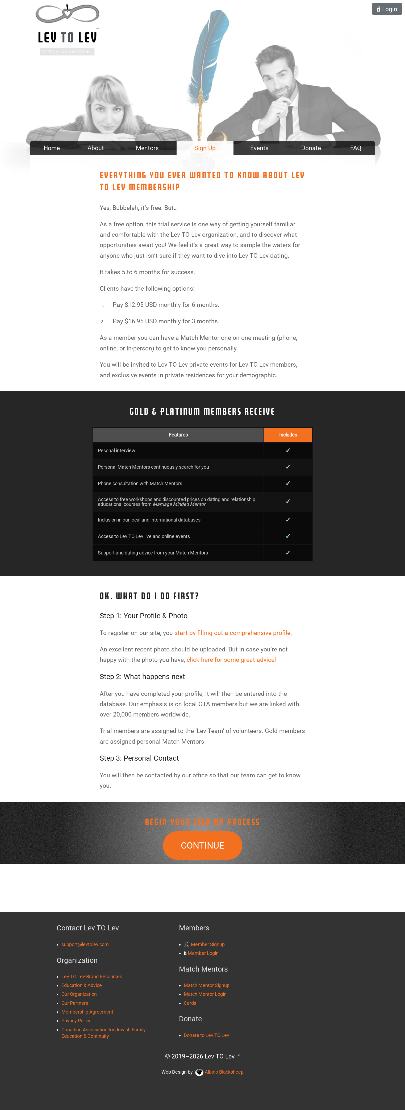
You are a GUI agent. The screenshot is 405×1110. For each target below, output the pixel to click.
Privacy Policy (75, 1020)
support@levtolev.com (85, 944)
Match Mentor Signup (206, 985)
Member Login (201, 953)
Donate (311, 148)
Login (387, 9)
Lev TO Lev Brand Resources (91, 976)
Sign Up (205, 148)
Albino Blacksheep (219, 1072)
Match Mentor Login (205, 994)
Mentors (147, 148)
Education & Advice (81, 985)
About (95, 148)
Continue (202, 845)
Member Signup (204, 944)
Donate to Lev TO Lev (206, 1035)
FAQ (355, 148)
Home (52, 148)
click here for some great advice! (231, 659)
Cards (190, 1003)
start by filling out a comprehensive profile (232, 632)
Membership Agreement (87, 1012)
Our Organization (79, 994)
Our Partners (74, 1003)
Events (259, 148)
